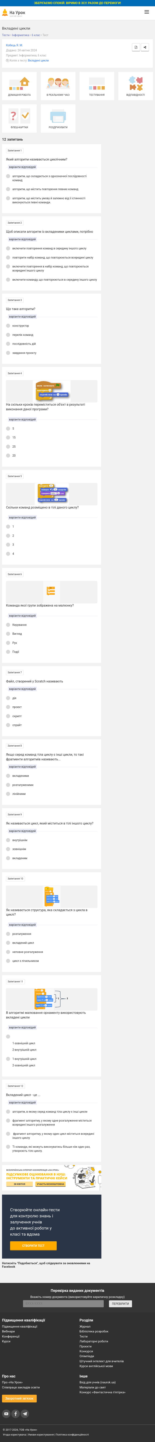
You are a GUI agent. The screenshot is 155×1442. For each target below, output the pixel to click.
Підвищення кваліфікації (19, 1326)
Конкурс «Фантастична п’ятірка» (102, 1392)
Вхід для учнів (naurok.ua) (98, 1382)
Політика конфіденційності (72, 1434)
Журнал (85, 1326)
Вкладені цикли (38, 60)
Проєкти (86, 1346)
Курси (6, 1341)
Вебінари (8, 1331)
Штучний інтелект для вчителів (102, 1361)
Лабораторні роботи (94, 1341)
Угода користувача (14, 1434)
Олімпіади (87, 1356)
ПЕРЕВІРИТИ (120, 1303)
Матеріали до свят (93, 1387)
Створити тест (33, 1245)
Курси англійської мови (96, 1366)
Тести (84, 1336)
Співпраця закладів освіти (21, 1387)
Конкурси (86, 1351)
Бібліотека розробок (94, 1331)
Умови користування (41, 1434)
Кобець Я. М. (14, 45)
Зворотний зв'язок (19, 1398)
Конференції (11, 1336)
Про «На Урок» (12, 1382)
